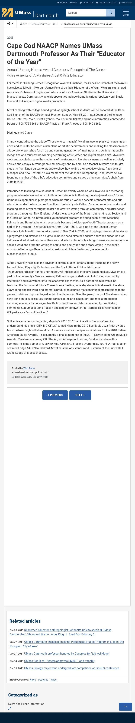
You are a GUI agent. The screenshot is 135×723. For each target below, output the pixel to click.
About (23, 24)
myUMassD (125, 3)
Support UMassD (67, 3)
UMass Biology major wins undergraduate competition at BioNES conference (71, 668)
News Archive (39, 24)
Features (43, 679)
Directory (86, 3)
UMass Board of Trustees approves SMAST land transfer (59, 661)
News (33, 679)
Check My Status (106, 3)
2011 (55, 24)
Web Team (29, 368)
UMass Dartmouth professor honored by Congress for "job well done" (66, 653)
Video (53, 679)
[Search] (110, 12)
